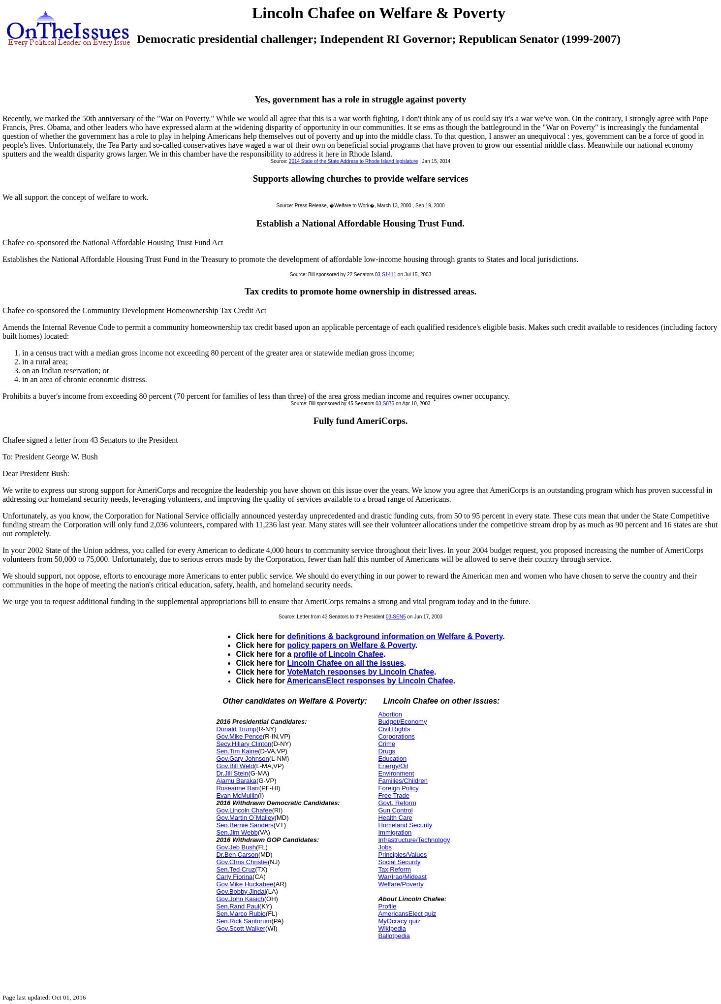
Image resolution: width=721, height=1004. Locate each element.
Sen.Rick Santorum (243, 921)
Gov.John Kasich (240, 899)
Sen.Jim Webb (236, 832)
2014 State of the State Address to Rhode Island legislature (353, 161)
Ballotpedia (393, 935)
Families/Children (402, 780)
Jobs (384, 847)
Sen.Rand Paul (237, 906)
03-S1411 (385, 274)
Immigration (394, 832)
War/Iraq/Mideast (402, 876)
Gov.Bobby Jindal (241, 891)
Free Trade (393, 795)
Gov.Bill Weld (235, 766)
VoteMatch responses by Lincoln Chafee (360, 672)
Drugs (386, 751)
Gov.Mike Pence (239, 736)
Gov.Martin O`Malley (245, 817)
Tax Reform (394, 869)
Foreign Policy (398, 788)
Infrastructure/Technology (414, 839)
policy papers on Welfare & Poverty (351, 645)
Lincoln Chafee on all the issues (345, 663)
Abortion (390, 714)
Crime (386, 743)
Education (392, 758)
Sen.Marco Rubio (240, 913)
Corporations (396, 736)
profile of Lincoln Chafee (338, 654)
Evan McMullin (237, 795)
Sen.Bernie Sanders (244, 825)
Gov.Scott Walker (240, 928)
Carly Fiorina (234, 876)
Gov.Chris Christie (242, 862)
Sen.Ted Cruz (235, 869)
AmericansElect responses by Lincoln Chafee (370, 681)
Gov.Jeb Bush (236, 847)
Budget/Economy (402, 721)
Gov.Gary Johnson (242, 758)
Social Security (399, 862)
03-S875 (385, 403)
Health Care (395, 817)
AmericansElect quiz (407, 913)
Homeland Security (405, 825)
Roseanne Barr (237, 788)
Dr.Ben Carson (237, 854)
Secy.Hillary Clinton (243, 743)
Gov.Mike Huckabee (244, 884)
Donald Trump (236, 729)
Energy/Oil (393, 766)
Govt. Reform (397, 803)
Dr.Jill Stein (232, 773)
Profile (387, 906)
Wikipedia (392, 928)
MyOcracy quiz (399, 921)
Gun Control (395, 810)
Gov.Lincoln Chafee (244, 810)
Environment (396, 773)
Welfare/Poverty (400, 884)
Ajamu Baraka (236, 780)
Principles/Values (402, 854)
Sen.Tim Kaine (237, 751)
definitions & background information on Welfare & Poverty (394, 636)
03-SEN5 (396, 616)
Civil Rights (394, 729)
